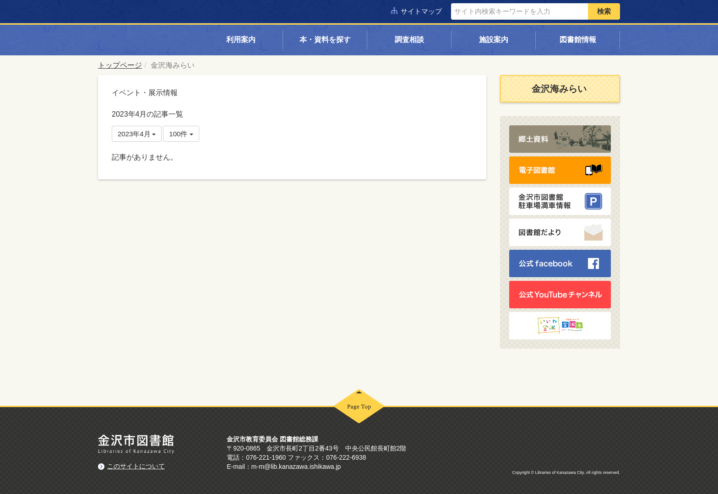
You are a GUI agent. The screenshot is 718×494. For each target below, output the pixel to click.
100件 (181, 134)
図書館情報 (578, 39)
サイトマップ (421, 11)
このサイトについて (136, 465)
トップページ (120, 65)
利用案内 (241, 39)
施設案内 (493, 39)
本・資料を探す (325, 39)
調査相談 (409, 39)
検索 (604, 11)
